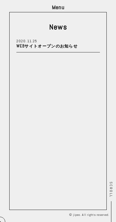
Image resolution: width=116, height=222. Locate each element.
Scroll (111, 189)
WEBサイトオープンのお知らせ (47, 46)
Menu (58, 7)
